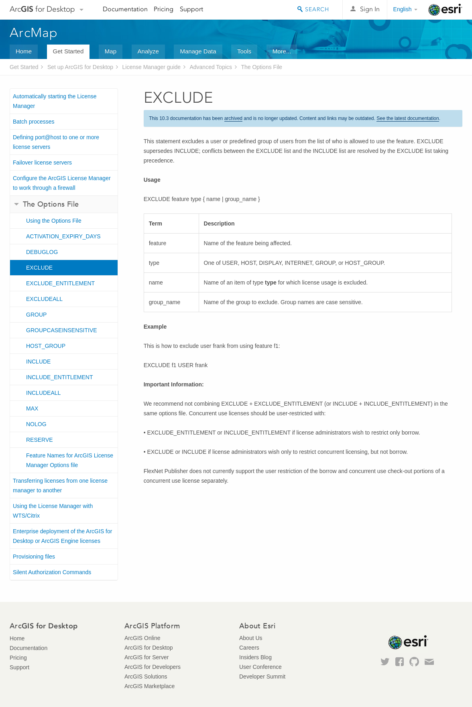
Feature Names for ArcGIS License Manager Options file (69, 460)
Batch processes (34, 121)
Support (191, 9)
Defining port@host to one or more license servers (56, 142)
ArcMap (34, 32)
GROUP (36, 314)
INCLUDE (38, 361)
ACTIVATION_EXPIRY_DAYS (63, 236)
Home (24, 51)
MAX (32, 408)
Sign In (370, 9)
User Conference (260, 667)
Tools (244, 51)
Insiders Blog (255, 657)
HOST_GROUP (45, 346)
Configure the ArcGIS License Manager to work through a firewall (62, 183)
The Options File (261, 67)
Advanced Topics (210, 67)
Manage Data (198, 51)
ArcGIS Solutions (145, 676)
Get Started (68, 51)
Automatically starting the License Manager (55, 101)
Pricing (163, 9)
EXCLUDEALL (44, 299)
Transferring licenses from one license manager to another (60, 485)
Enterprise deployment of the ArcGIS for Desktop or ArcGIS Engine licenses (62, 536)
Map (110, 51)
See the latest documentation (407, 118)
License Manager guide (151, 67)
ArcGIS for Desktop (148, 647)
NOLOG (36, 424)
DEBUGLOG (42, 252)
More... (282, 51)
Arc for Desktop (42, 9)
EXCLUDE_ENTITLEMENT (60, 283)
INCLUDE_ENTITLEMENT (59, 377)
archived (233, 118)
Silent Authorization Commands (52, 572)
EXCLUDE (39, 267)
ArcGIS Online (142, 638)
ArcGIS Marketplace (149, 686)
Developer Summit (262, 676)
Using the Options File (53, 220)
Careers (249, 647)
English (402, 9)
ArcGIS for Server (146, 657)
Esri (445, 9)
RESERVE (39, 440)
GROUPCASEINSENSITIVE (61, 330)
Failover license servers (42, 162)
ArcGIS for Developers (152, 667)
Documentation (125, 9)
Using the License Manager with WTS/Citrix (53, 511)
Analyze (148, 51)
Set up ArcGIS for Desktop (80, 67)
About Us (250, 638)
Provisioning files (34, 556)
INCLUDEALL (43, 393)
